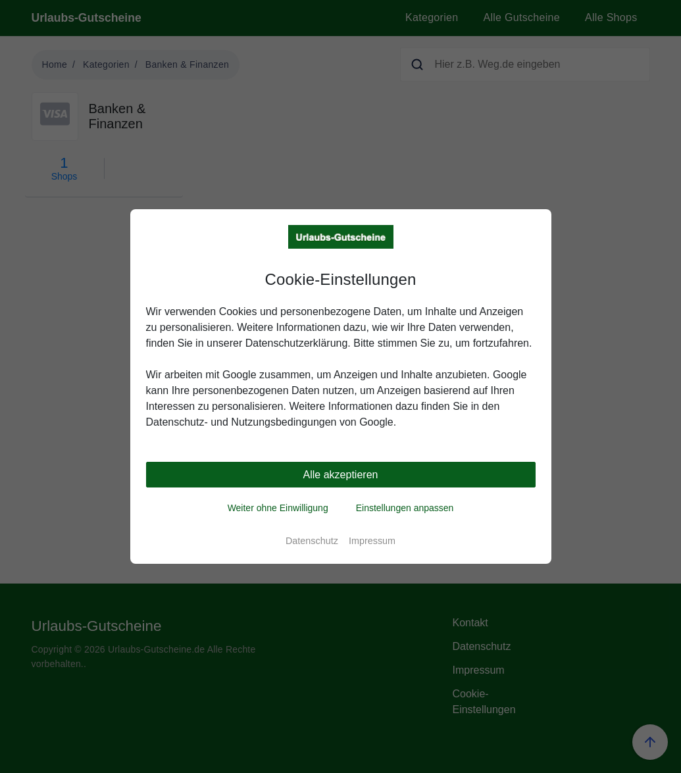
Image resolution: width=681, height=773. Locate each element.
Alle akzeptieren (340, 474)
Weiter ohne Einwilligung (278, 508)
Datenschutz (312, 541)
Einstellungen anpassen (405, 508)
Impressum (372, 541)
